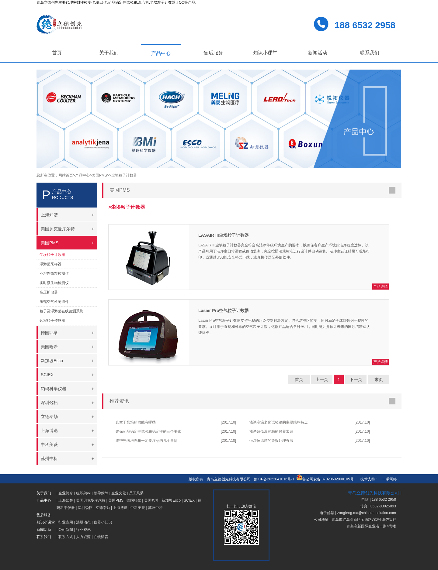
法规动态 (83, 522)
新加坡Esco (171, 500)
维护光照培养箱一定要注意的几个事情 (147, 440)
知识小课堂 (265, 52)
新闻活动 (317, 52)
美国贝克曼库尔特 (90, 500)
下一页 (355, 379)
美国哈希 (151, 500)
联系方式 (65, 537)
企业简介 (65, 493)
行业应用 (65, 522)
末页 (378, 379)
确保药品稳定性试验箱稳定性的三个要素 (148, 431)
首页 (57, 52)
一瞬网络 (388, 479)
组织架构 (83, 493)
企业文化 (118, 493)
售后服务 (213, 52)
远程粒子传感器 (52, 320)
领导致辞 (101, 493)
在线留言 (101, 537)
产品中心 (161, 53)
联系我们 (369, 52)
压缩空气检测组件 (54, 302)
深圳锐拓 (85, 508)
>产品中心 (81, 175)
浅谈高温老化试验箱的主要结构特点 (278, 422)
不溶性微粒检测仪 (54, 273)
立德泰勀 (103, 508)
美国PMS (115, 500)
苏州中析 (155, 508)
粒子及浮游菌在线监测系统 (61, 311)
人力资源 (83, 537)
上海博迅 (120, 508)
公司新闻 (65, 529)
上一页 (321, 379)
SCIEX (189, 500)
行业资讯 (83, 529)
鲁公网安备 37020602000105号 (325, 479)
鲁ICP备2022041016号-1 (274, 479)
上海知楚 (65, 500)
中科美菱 (137, 508)
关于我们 (109, 52)
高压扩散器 (49, 292)
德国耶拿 (134, 500)
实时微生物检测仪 (54, 283)
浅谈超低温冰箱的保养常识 (271, 431)
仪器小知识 (103, 522)
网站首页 (65, 175)
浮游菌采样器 (50, 264)
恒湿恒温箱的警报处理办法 (271, 440)
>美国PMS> (99, 175)
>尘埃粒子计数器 (123, 175)
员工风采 (136, 493)
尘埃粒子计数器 (52, 254)
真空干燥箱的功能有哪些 (136, 422)
